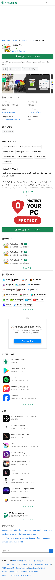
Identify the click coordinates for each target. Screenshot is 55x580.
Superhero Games (9, 157)
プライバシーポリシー (10, 564)
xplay (6, 280)
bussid (21, 290)
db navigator (9, 290)
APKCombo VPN (8, 568)
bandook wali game (9, 534)
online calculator (10, 295)
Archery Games (8, 152)
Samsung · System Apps (29, 572)
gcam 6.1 (32, 290)
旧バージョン (15, 69)
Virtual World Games (10, 147)
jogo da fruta (31, 534)
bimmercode (34, 285)
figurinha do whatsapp (27, 530)
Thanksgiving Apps (22, 152)
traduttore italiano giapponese (40, 538)
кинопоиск (35, 280)
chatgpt (28, 305)
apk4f (15, 280)
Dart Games (7, 161)
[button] (47, 2)
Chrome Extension (44, 564)
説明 (4, 69)
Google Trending (22, 568)
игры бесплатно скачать (11, 538)
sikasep (25, 538)
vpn (24, 280)
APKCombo (6, 40)
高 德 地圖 (20, 285)
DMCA (22, 564)
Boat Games (36, 147)
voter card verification (10, 530)
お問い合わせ (31, 564)
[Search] (51, 551)
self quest (8, 285)
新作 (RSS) (27, 575)
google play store (38, 295)
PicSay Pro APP (10, 169)
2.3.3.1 (10, 105)
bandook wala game (44, 530)
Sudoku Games (40, 157)
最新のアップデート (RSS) (12, 575)
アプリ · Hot (8, 354)
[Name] (25, 551)
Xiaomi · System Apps (10, 572)
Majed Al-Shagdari (18, 51)
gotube (18, 305)
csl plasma (22, 534)
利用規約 (40, 561)
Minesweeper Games (25, 157)
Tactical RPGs (36, 152)
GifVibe (43, 568)
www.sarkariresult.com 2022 (12, 542)
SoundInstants (34, 568)
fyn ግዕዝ (24, 295)
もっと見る (27, 268)
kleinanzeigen (16, 300)
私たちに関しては (28, 561)
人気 (4, 411)
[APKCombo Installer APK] (27, 514)
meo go (7, 305)
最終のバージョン (10, 97)
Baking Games (25, 147)
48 (5, 300)
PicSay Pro (17, 45)
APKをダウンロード (27, 56)
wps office (38, 300)
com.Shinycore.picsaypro (11, 119)
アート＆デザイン (30, 69)
